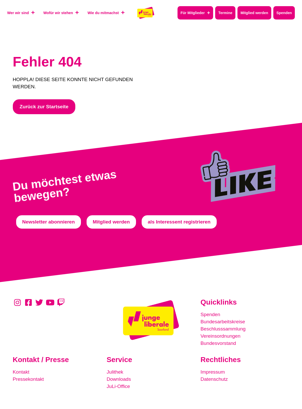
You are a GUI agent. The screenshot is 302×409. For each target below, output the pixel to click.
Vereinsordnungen (221, 336)
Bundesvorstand (218, 343)
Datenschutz (214, 379)
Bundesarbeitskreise (223, 321)
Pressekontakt (28, 379)
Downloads (119, 379)
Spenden (210, 314)
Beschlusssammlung (223, 329)
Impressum (213, 372)
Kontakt (21, 372)
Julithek (115, 372)
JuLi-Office (118, 386)
